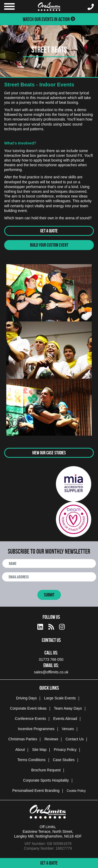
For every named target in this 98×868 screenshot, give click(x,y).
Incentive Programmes (36, 729)
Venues (68, 729)
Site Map (39, 749)
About (20, 749)
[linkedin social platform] (40, 626)
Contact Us (75, 739)
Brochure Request (46, 770)
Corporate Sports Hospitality (46, 780)
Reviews (51, 739)
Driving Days (26, 698)
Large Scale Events (60, 698)
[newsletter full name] (49, 563)
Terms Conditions (31, 760)
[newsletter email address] (49, 576)
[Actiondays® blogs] (51, 626)
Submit (49, 594)
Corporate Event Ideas (28, 708)
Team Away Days (68, 708)
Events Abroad (65, 718)
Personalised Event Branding (36, 790)
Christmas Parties (22, 739)
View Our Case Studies (49, 452)
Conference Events (30, 718)
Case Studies (63, 760)
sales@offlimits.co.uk (51, 672)
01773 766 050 (51, 659)
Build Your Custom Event (49, 245)
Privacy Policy (65, 749)
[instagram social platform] (62, 626)
